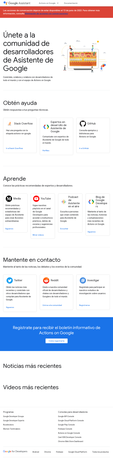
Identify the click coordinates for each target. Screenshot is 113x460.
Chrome (47, 452)
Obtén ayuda (20, 102)
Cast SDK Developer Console (69, 437)
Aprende (14, 178)
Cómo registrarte (56, 341)
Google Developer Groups (13, 416)
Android (35, 452)
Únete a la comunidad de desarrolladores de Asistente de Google (28, 52)
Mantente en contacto (32, 259)
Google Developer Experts (13, 421)
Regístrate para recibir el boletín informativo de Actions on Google (56, 330)
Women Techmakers (11, 429)
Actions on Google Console (69, 433)
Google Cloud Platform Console (71, 421)
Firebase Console (65, 429)
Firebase (59, 452)
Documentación (71, 3)
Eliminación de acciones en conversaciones (46, 13)
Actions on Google (47, 3)
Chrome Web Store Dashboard (70, 441)
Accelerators (8, 425)
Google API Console (66, 416)
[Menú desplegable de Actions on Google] (58, 3)
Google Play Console (66, 425)
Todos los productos (100, 452)
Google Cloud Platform (77, 452)
